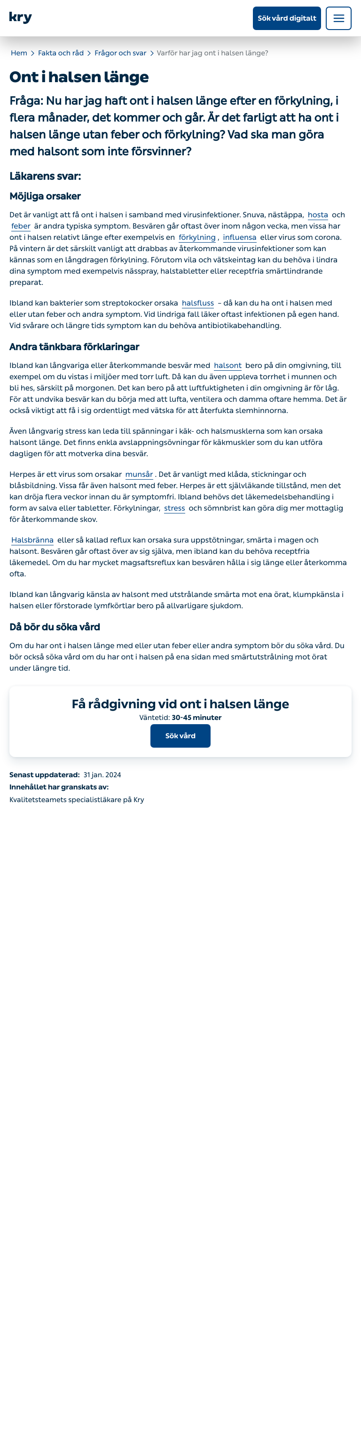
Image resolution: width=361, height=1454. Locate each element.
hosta (318, 215)
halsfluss (198, 303)
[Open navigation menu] (339, 18)
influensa (240, 237)
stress (174, 508)
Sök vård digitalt (287, 18)
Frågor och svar (120, 53)
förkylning (197, 237)
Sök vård (180, 736)
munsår (139, 474)
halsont (228, 365)
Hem (19, 53)
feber (21, 226)
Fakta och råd (61, 53)
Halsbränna (32, 540)
